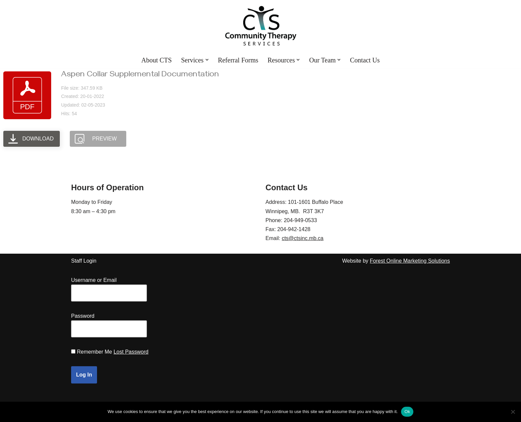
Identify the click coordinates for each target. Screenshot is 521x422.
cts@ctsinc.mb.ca (303, 238)
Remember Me (94, 352)
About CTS (156, 60)
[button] (207, 59)
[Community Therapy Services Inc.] (260, 26)
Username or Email (94, 280)
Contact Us (364, 60)
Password (82, 316)
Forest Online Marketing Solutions (410, 261)
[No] (512, 411)
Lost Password (131, 352)
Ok (407, 411)
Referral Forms (238, 60)
